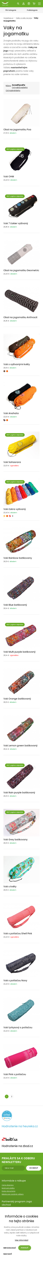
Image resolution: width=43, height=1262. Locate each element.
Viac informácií (21, 1240)
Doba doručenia (8, 1191)
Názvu (8, 86)
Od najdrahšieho (13, 91)
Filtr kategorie (10, 10)
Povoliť (24, 1248)
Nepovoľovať (9, 1248)
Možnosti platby (8, 1188)
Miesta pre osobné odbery (13, 1194)
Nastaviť (7, 1254)
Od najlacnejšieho (20, 87)
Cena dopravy (8, 1185)
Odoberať (33, 1168)
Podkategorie (32, 10)
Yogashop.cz (8, 18)
